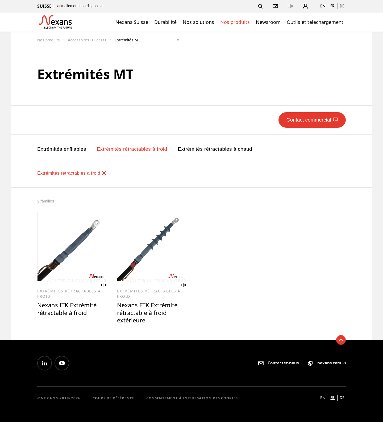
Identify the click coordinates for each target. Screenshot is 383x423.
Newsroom (268, 22)
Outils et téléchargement (315, 22)
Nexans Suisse (131, 22)
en (323, 5)
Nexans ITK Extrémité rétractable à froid (68, 309)
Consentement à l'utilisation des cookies (192, 398)
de (342, 5)
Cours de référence (113, 398)
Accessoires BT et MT (87, 40)
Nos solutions (198, 22)
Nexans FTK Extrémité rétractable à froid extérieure (148, 313)
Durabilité (165, 22)
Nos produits (235, 22)
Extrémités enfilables (61, 149)
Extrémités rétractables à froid (132, 149)
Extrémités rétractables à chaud (215, 149)
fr (332, 5)
